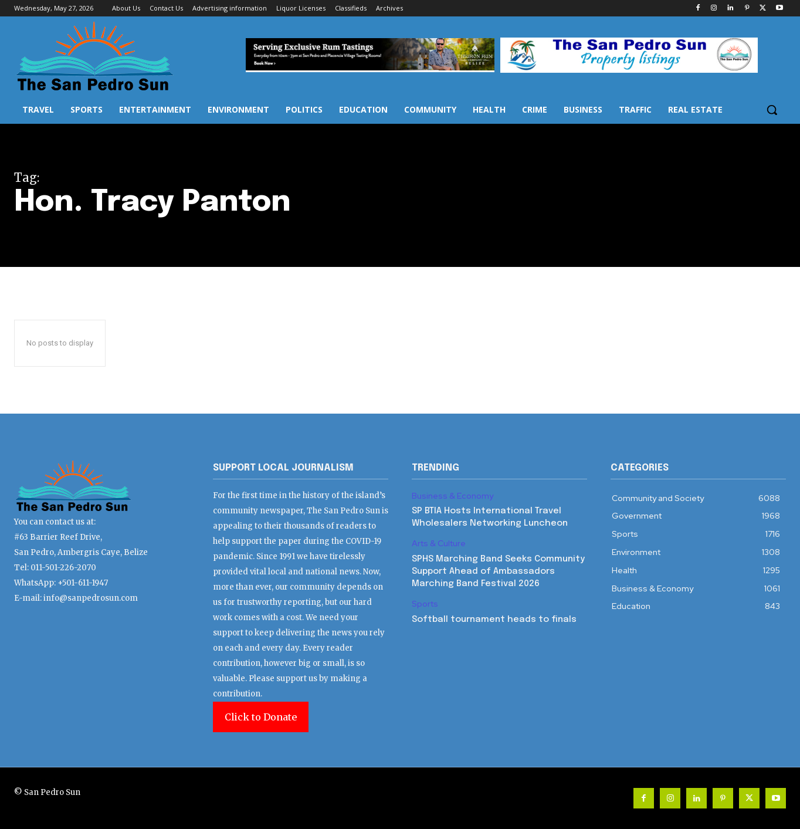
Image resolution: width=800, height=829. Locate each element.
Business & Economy (452, 496)
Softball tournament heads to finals (494, 619)
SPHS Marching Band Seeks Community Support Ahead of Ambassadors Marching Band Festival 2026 (498, 571)
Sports (425, 604)
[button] (772, 110)
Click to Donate (261, 717)
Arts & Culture (439, 544)
